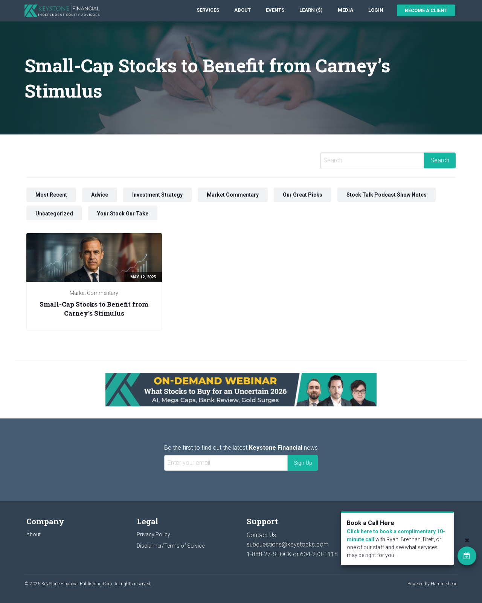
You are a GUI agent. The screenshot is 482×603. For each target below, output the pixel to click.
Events (275, 10)
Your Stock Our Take (122, 214)
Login (375, 10)
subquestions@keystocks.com (288, 544)
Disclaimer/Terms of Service (170, 546)
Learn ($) (311, 10)
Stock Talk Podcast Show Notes (386, 195)
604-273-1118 (319, 554)
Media (345, 10)
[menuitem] (208, 10)
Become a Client (426, 10)
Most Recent (51, 195)
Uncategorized (54, 214)
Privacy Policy (153, 534)
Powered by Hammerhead (432, 583)
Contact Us (261, 535)
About (242, 10)
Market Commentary (233, 195)
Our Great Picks (302, 195)
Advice (99, 195)
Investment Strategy (157, 195)
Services (208, 10)
